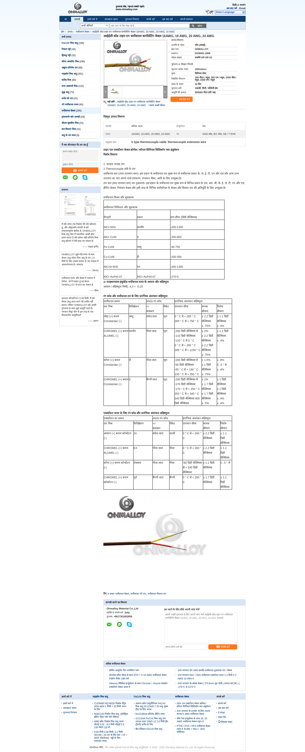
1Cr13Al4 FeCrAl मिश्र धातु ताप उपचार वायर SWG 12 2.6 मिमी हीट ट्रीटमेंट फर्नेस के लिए (151, 721)
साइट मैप (222, 717)
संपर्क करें (150, 19)
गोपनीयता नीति (96, 747)
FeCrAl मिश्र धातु (70, 43)
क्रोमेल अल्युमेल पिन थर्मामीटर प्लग (124, 670)
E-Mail (221, 712)
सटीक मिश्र (66, 80)
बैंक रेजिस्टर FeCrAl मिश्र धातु (148, 729)
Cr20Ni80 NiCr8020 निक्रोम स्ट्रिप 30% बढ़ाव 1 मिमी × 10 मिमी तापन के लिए (110, 706)
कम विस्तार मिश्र (69, 129)
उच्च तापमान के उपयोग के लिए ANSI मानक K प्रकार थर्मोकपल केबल (193, 712)
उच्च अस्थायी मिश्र (70, 86)
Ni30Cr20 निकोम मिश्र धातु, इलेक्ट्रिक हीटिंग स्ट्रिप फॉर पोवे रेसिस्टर (111, 715)
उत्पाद (69, 31)
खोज (199, 25)
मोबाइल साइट (225, 721)
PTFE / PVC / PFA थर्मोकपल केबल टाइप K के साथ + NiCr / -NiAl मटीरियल (193, 729)
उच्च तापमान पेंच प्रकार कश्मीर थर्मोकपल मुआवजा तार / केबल (205, 670)
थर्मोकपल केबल (82, 31)
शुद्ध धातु (65, 92)
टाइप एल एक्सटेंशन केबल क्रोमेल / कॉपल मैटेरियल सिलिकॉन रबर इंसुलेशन (194, 705)
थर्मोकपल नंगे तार (138, 593)
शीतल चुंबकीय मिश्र (70, 123)
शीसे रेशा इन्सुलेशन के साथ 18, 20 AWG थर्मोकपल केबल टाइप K (192, 720)
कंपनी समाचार (186, 19)
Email (242, 8)
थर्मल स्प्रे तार (67, 98)
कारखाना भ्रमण (111, 19)
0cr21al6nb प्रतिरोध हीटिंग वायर (150, 714)
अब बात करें (231, 8)
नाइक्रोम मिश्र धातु (69, 73)
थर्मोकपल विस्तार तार (157, 593)
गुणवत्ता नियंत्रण (132, 19)
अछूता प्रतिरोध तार (70, 67)
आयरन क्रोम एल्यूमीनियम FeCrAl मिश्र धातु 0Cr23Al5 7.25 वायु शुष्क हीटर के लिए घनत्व (151, 706)
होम (62, 31)
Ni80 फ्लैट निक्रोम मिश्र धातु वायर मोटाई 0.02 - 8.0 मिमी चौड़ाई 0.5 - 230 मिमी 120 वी (110, 724)
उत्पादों (77, 19)
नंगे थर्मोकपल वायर (70, 104)
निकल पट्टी (66, 49)
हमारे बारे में (92, 19)
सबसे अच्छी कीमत (157, 105)
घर (66, 19)
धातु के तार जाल (69, 135)
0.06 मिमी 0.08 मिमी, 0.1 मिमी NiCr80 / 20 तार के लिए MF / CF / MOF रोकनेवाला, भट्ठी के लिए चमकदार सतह (110, 736)
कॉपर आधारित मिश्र (70, 61)
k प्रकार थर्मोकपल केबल (118, 593)
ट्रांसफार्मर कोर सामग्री (71, 116)
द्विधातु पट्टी (66, 55)
